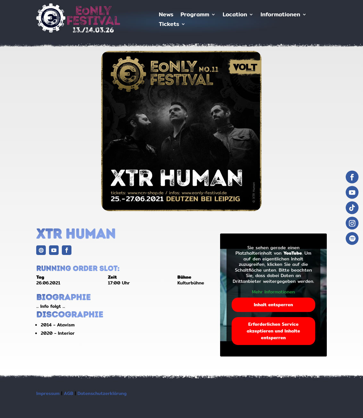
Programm (194, 15)
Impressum (48, 393)
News (166, 15)
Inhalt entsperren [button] (273, 304)
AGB (68, 393)
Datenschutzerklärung (102, 393)
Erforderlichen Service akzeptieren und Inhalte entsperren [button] (273, 331)
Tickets (169, 25)
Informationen (280, 15)
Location (235, 15)
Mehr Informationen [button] (273, 292)
